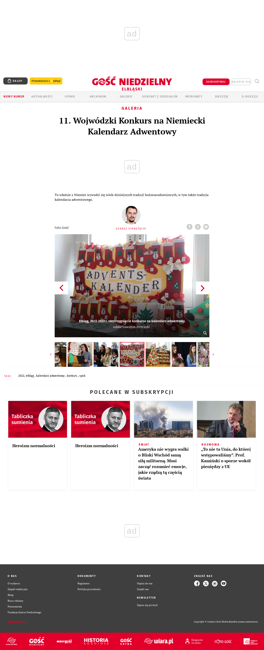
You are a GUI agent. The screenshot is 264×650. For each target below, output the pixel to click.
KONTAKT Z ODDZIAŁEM (160, 96)
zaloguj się (241, 81)
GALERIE (126, 96)
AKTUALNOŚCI (41, 96)
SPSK (82, 376)
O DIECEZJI (250, 96)
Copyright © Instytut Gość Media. (211, 621)
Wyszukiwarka (257, 81)
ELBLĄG (30, 376)
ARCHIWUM (98, 96)
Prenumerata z (46, 81)
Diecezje (222, 96)
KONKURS (72, 376)
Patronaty (194, 96)
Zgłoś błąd (17, 621)
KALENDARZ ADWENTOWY (50, 376)
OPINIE (70, 96)
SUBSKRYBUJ (216, 81)
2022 (21, 376)
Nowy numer (14, 96)
